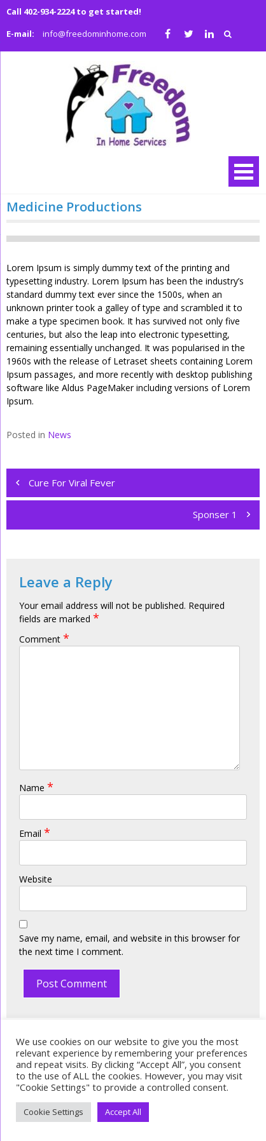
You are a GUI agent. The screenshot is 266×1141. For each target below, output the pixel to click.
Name (36, 787)
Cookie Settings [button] (53, 1112)
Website (35, 879)
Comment (44, 639)
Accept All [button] (123, 1112)
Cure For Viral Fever (72, 482)
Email (34, 833)
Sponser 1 (215, 514)
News (59, 435)
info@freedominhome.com (94, 33)
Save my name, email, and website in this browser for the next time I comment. (129, 945)
